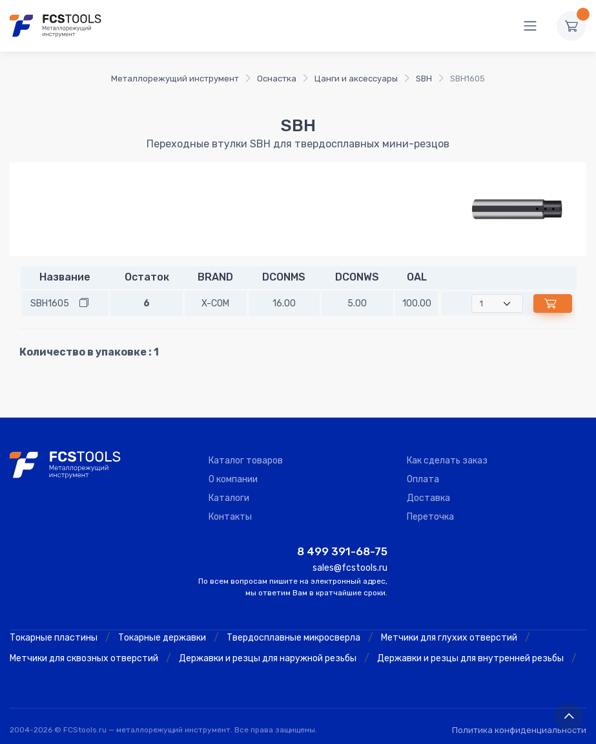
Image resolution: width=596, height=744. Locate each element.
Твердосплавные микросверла (293, 637)
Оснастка (276, 78)
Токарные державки (162, 637)
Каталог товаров (246, 460)
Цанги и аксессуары (356, 78)
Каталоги (229, 498)
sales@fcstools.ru (350, 567)
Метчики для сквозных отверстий (84, 658)
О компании (233, 479)
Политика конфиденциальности (519, 730)
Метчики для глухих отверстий (449, 637)
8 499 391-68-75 (342, 551)
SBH (424, 78)
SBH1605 (49, 303)
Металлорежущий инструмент (175, 78)
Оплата (423, 479)
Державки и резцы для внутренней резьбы (470, 658)
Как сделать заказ (447, 460)
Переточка (430, 516)
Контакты (230, 516)
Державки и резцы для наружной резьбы (267, 658)
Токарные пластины (54, 637)
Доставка (428, 498)
